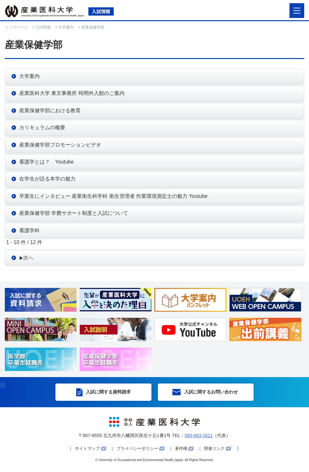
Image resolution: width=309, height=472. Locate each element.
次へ (26, 257)
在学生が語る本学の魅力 (47, 178)
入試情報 (43, 27)
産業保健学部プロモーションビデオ (60, 145)
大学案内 (66, 27)
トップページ (16, 27)
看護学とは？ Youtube (46, 161)
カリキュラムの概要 (42, 127)
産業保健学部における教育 (50, 110)
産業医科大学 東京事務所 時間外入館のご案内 (72, 93)
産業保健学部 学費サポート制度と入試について (73, 213)
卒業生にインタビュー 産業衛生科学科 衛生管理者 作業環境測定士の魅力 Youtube (113, 196)
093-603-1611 (199, 435)
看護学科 (29, 230)
